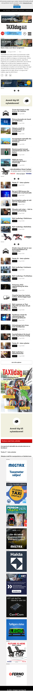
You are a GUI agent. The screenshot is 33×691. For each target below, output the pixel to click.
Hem (4, 10)
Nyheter (3, 51)
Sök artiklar (7, 10)
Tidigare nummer (14, 10)
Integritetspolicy (28, 10)
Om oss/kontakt (21, 10)
